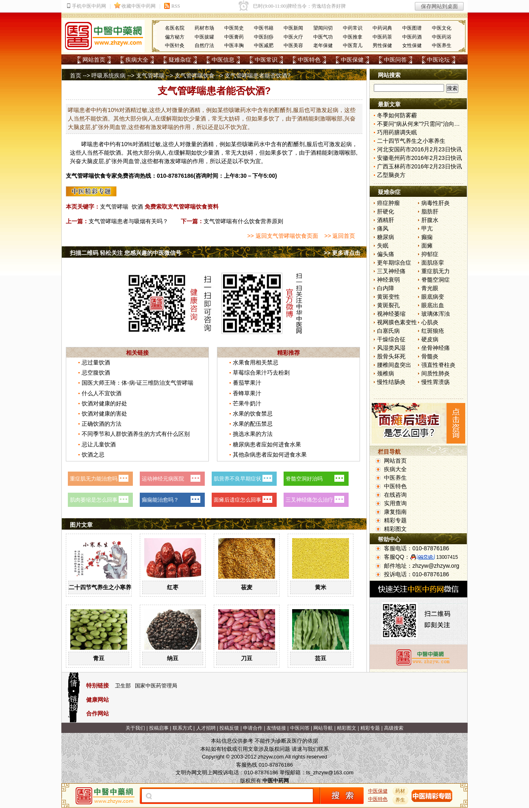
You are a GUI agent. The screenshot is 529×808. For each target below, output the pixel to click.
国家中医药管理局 (156, 686)
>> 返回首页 (339, 236)
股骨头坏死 (391, 356)
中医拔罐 (204, 37)
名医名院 (174, 28)
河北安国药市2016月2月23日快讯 (419, 149)
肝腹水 (429, 220)
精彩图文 (395, 529)
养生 (400, 800)
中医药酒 (412, 37)
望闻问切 (323, 28)
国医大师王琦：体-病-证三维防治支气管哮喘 (137, 382)
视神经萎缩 (391, 313)
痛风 (382, 228)
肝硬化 (385, 211)
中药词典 (382, 28)
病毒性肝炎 (435, 203)
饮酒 (137, 206)
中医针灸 (174, 45)
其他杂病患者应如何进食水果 (270, 454)
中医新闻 (293, 28)
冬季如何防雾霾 (397, 115)
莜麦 (246, 587)
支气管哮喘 (150, 75)
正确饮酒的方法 (101, 423)
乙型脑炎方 (391, 175)
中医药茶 (382, 37)
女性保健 (412, 45)
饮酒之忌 (93, 454)
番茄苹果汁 (247, 382)
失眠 (382, 245)
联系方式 (182, 728)
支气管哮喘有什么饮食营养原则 (243, 221)
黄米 (320, 587)
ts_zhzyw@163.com (329, 772)
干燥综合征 (391, 339)
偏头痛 (385, 254)
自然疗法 (204, 45)
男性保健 (382, 45)
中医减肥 (263, 45)
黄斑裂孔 (388, 305)
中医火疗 (293, 37)
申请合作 (252, 728)
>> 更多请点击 (342, 253)
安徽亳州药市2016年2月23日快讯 (419, 158)
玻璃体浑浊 (435, 313)
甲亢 (427, 228)
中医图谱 (412, 28)
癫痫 (427, 237)
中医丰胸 (234, 45)
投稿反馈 (229, 728)
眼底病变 (432, 296)
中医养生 (441, 45)
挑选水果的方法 (253, 434)
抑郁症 (429, 254)
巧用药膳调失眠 (397, 132)
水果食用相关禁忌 (255, 362)
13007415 (447, 557)
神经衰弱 (388, 279)
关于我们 (135, 728)
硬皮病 (429, 339)
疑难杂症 (180, 59)
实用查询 (395, 503)
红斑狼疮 (432, 331)
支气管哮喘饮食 (195, 75)
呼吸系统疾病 (108, 75)
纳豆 (172, 658)
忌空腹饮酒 (96, 372)
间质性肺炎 (435, 373)
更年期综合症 (394, 262)
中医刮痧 (263, 37)
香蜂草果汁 (247, 393)
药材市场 (204, 28)
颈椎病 (385, 373)
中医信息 (223, 59)
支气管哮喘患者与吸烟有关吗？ (128, 221)
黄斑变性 (388, 296)
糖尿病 (385, 237)
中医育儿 (352, 45)
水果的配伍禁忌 (253, 423)
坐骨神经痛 (435, 348)
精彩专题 (395, 520)
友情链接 (276, 728)
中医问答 (395, 59)
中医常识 (266, 59)
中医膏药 (234, 37)
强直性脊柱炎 (438, 365)
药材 (400, 791)
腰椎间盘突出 (394, 365)
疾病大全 (137, 59)
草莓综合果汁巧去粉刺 (261, 372)
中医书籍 (263, 28)
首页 (75, 75)
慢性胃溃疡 (435, 382)
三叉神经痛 (391, 271)
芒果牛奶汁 (247, 403)
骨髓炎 (429, 356)
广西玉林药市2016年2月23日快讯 (419, 166)
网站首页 (93, 59)
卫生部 (123, 686)
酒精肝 (385, 220)
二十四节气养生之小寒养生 (103, 587)
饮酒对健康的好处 (104, 403)
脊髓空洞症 (435, 279)
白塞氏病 (388, 331)
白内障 (385, 288)
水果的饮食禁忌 (253, 413)
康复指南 (395, 512)
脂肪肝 (429, 211)
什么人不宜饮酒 (101, 393)
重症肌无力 (435, 271)
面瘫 (427, 245)
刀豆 (246, 658)
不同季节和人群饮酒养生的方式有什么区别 (136, 434)
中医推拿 (352, 37)
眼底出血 (432, 305)
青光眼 (429, 288)
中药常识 (352, 28)
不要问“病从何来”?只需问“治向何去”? (423, 124)
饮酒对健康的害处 (104, 413)
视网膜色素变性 (397, 322)
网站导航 (323, 728)
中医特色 (309, 59)
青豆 (98, 658)
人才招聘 (206, 728)
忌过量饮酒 (96, 362)
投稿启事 (159, 728)
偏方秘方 (174, 37)
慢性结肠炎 (391, 382)
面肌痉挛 (432, 262)
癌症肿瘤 (388, 203)
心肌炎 (429, 322)
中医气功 (323, 37)
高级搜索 (393, 728)
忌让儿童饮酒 (99, 444)
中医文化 (441, 28)
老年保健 (323, 45)
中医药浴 (441, 37)
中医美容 (293, 45)
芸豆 (320, 658)
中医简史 (234, 28)
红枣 (172, 587)
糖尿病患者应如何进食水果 (267, 444)
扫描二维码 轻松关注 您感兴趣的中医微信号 (125, 253)
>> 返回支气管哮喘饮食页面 (282, 236)
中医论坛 (438, 59)
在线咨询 (395, 494)
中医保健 (352, 59)
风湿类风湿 (391, 348)
